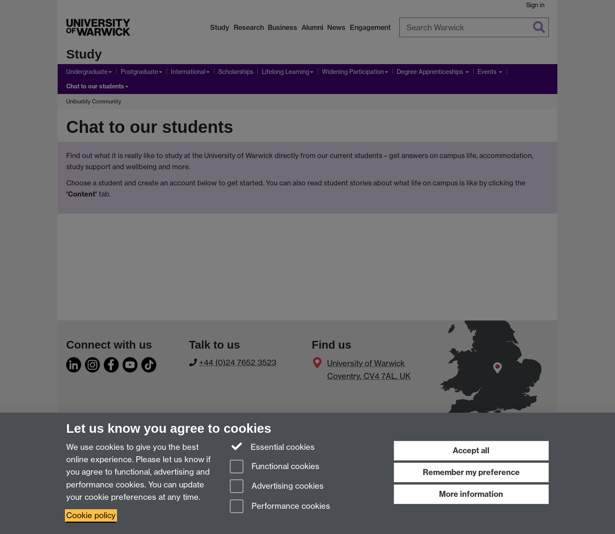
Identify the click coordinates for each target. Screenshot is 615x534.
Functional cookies (274, 467)
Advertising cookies (277, 487)
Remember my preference (471, 472)
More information (471, 494)
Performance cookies (280, 507)
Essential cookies (272, 446)
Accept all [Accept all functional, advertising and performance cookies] (471, 450)
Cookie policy (91, 515)
